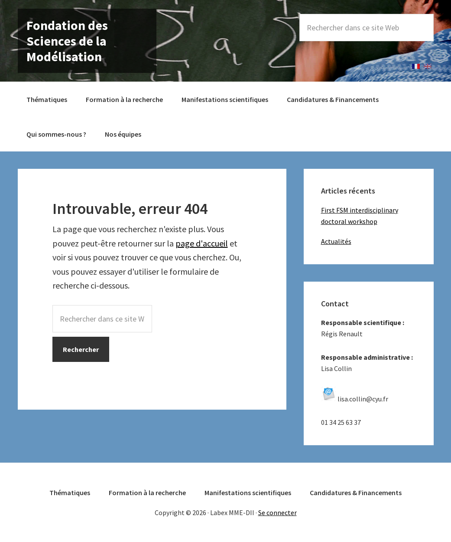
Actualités (336, 241)
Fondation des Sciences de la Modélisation (67, 41)
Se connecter (277, 512)
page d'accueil (201, 243)
